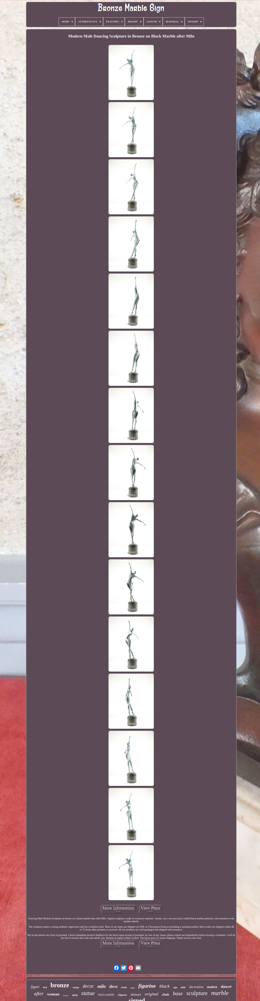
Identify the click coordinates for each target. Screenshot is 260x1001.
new (183, 987)
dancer (226, 986)
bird (45, 987)
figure (35, 987)
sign (175, 987)
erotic (124, 987)
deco (113, 986)
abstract (136, 994)
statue (88, 993)
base (178, 993)
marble (220, 993)
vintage (76, 987)
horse (133, 988)
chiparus (122, 995)
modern (212, 987)
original (151, 994)
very (75, 994)
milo (102, 986)
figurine (147, 986)
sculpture (196, 993)
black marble (106, 994)
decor (88, 986)
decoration (196, 987)
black (164, 986)
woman (53, 994)
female (65, 995)
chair (165, 994)
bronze (60, 985)
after (39, 993)
